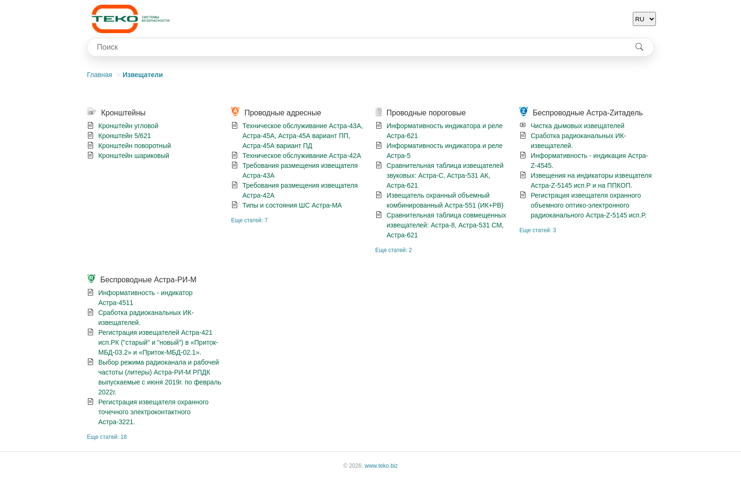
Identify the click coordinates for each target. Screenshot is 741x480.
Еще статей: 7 (249, 220)
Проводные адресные (282, 113)
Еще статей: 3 (537, 230)
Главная (99, 75)
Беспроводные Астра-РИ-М (148, 280)
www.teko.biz (381, 466)
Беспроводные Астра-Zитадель (588, 113)
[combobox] (356, 47)
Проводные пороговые (426, 113)
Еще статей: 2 (393, 250)
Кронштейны (123, 113)
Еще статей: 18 (107, 437)
